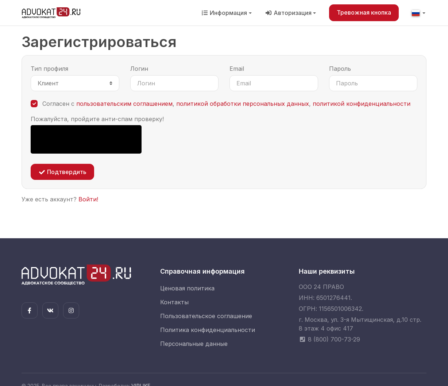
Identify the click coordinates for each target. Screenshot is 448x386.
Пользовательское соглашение (206, 316)
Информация (224, 12)
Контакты (174, 302)
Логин (139, 68)
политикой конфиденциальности (361, 103)
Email (236, 68)
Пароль (340, 68)
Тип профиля (49, 68)
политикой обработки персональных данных (242, 103)
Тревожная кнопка (364, 12)
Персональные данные (194, 343)
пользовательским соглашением (124, 103)
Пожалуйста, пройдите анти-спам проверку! (97, 119)
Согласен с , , (226, 103)
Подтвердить (62, 171)
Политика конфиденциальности (207, 329)
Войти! (88, 199)
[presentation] (86, 139)
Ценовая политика (187, 288)
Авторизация (288, 12)
